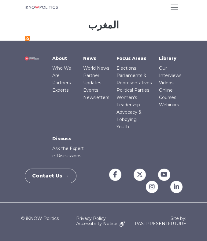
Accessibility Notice (100, 223)
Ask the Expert (68, 148)
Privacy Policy (91, 218)
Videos (166, 83)
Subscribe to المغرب (27, 38)
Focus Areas (131, 58)
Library (167, 58)
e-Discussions (66, 156)
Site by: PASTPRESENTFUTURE (160, 221)
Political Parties (132, 90)
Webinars (169, 105)
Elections (126, 68)
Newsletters (96, 97)
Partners (61, 83)
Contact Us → (52, 176)
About (59, 58)
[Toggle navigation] (174, 7)
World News (96, 68)
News (89, 58)
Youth (122, 127)
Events (90, 90)
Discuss (62, 138)
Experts (60, 90)
